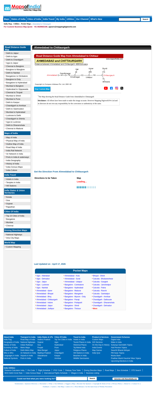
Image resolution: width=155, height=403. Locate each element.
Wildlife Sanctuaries (81, 358)
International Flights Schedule (56, 373)
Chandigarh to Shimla (15, 119)
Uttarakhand (42, 356)
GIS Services (97, 342)
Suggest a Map (70, 384)
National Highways (14, 234)
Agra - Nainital (42, 288)
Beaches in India (80, 356)
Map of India (11, 137)
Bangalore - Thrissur (73, 309)
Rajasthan (10, 207)
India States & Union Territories (14, 191)
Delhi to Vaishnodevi (15, 109)
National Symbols (11, 358)
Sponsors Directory (31, 384)
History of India (12, 164)
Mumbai (9, 222)
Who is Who (9, 353)
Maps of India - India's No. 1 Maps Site (34, 6)
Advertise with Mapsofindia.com (125, 379)
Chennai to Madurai (14, 128)
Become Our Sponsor (84, 384)
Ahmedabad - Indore (44, 303)
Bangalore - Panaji (72, 300)
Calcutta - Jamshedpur (102, 285)
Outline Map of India (15, 144)
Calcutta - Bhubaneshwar (103, 279)
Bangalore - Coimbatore (74, 285)
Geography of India (11, 342)
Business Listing (92, 373)
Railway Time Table (73, 370)
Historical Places (80, 345)
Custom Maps (97, 339)
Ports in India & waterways (17, 157)
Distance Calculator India (14, 370)
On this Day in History (100, 345)
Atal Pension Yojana (119, 348)
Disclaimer (43, 384)
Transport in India (28, 337)
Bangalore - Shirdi (72, 306)
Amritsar (57, 358)
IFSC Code (57, 370)
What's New (96, 19)
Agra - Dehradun (43, 279)
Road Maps (109, 370)
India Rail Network (14, 150)
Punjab (40, 348)
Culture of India (10, 350)
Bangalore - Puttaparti (73, 303)
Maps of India (11, 133)
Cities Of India (11, 211)
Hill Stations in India (81, 353)
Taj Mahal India (79, 348)
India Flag (8, 339)
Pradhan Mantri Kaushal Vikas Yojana (126, 358)
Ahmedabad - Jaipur (44, 306)
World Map (9, 242)
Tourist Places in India (82, 342)
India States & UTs (45, 337)
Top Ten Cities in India (63, 339)
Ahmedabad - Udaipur (73, 282)
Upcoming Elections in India (122, 361)
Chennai (9, 226)
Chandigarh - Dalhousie (102, 300)
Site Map (61, 387)
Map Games (97, 350)
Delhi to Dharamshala (15, 125)
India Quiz (96, 353)
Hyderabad (58, 345)
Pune (56, 348)
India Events (97, 348)
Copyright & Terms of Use (102, 384)
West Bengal (42, 350)
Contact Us (136, 384)
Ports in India (26, 358)
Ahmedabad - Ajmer (44, 291)
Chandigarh (59, 353)
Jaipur (56, 350)
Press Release (79, 387)
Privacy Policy (117, 384)
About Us (127, 384)
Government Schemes (120, 337)
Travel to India (79, 337)
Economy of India (11, 348)
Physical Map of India (15, 141)
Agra (56, 342)
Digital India (115, 339)
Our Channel (82, 19)
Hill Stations (11, 186)
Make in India (116, 342)
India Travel (48, 19)
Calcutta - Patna (99, 288)
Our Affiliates (58, 384)
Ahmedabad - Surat (72, 279)
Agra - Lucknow (42, 285)
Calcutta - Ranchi (100, 291)
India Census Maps (14, 167)
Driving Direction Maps (15, 230)
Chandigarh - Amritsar (101, 297)
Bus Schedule (122, 370)
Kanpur (57, 356)
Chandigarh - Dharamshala (103, 303)
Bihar (39, 358)
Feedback (46, 387)
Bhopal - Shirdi (99, 276)
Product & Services (100, 337)
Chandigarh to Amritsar (16, 105)
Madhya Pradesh (44, 353)
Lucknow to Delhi (13, 115)
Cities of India (34, 19)
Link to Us (69, 387)
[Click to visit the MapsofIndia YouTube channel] (106, 89)
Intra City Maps (12, 238)
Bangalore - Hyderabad (74, 288)
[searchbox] (129, 19)
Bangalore (10, 219)
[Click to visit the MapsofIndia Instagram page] (116, 89)
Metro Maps (25, 348)
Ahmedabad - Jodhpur (45, 309)
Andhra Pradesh (43, 339)
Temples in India (13, 182)
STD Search (136, 370)
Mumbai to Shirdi (13, 96)
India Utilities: (10, 368)
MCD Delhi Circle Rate (14, 373)
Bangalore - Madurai (73, 291)
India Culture (11, 170)
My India (60, 19)
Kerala (9, 197)
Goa (8, 200)
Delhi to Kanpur (13, 102)
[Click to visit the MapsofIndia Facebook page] (111, 89)
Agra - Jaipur (41, 282)
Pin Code (31, 370)
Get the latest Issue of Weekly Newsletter (98, 387)
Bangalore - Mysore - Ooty (75, 297)
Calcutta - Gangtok (100, 282)
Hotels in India (12, 179)
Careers (53, 387)
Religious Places (80, 350)
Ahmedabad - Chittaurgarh (46, 300)
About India (9, 337)
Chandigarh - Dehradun (102, 306)
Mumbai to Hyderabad (15, 112)
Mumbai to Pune (13, 99)
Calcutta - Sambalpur (101, 294)
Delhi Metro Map (27, 350)
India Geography (13, 160)
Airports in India (27, 356)
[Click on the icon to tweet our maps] (121, 89)
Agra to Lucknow (13, 122)
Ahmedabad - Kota (72, 276)
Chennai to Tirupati (14, 92)
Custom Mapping (13, 247)
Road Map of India (14, 147)
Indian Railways (27, 345)
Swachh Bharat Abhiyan (120, 350)
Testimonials (19, 384)
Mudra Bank (116, 356)
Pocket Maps (26, 24)
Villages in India (77, 373)
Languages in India (11, 356)
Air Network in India (14, 154)
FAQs (50, 384)
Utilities (70, 19)
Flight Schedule (44, 370)
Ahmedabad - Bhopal (44, 294)
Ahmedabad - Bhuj (43, 297)
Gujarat (9, 203)
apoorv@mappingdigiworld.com (62, 27)
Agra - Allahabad (43, 276)
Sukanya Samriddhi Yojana (121, 345)
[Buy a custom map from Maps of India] (42, 91)
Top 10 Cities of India (15, 216)
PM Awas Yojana (117, 353)
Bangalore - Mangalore (74, 294)
